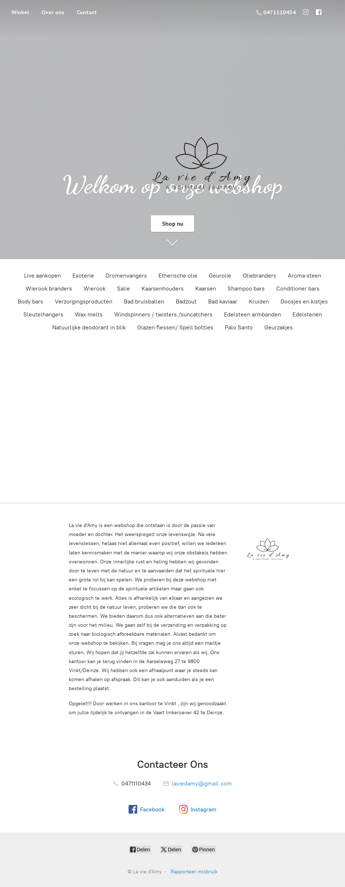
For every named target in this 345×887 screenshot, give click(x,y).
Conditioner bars (297, 288)
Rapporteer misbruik (194, 872)
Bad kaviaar (222, 301)
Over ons (52, 12)
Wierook (95, 288)
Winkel (20, 12)
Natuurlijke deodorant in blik (89, 327)
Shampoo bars (246, 288)
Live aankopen (42, 275)
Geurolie (220, 275)
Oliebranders (259, 275)
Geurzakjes (278, 327)
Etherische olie (177, 275)
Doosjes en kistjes (304, 301)
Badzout (186, 301)
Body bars (30, 301)
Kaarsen (205, 288)
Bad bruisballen (144, 301)
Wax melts (89, 314)
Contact (87, 12)
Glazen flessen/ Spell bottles (175, 327)
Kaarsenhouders (163, 288)
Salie (123, 288)
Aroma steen (304, 275)
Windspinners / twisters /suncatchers (163, 314)
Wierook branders (49, 288)
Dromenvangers (126, 275)
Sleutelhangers (43, 314)
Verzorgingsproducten (83, 301)
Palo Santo (239, 327)
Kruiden (259, 301)
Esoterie (83, 275)
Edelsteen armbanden (252, 314)
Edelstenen (307, 314)
